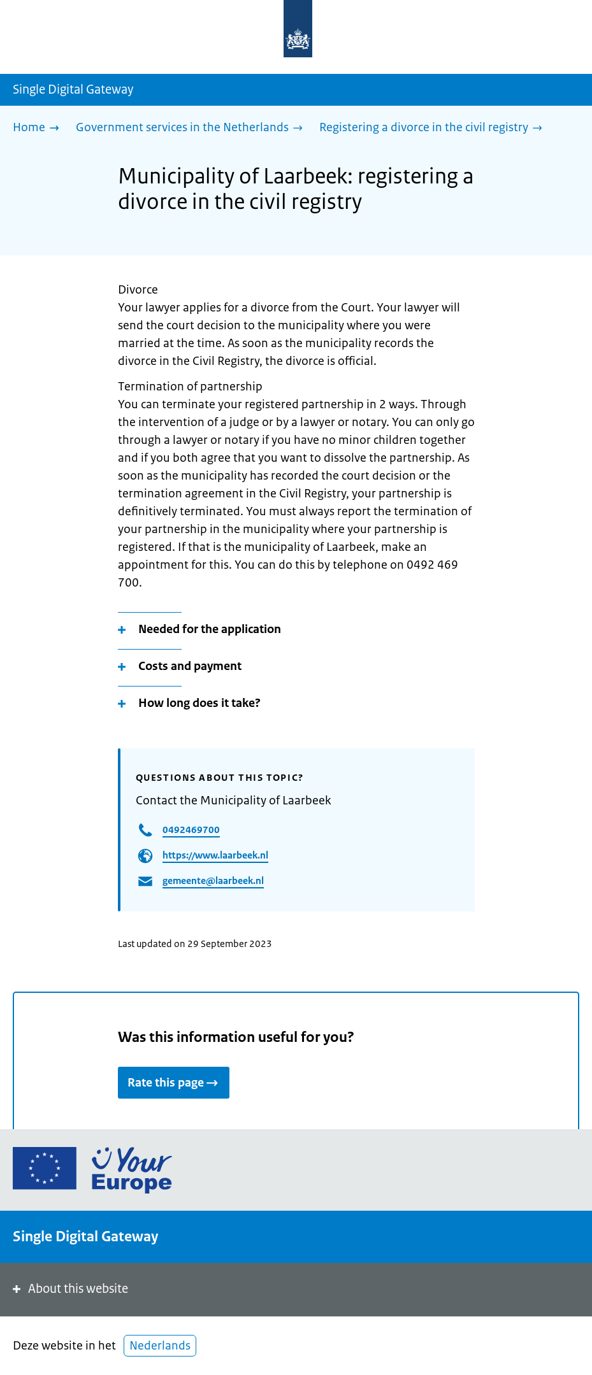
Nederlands (160, 1345)
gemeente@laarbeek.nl (213, 880)
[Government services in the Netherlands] (192, 128)
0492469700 (191, 829)
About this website (69, 1289)
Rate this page (173, 1082)
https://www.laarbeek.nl (215, 855)
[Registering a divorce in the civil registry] (434, 128)
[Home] (39, 128)
